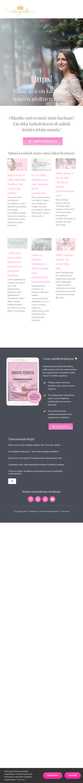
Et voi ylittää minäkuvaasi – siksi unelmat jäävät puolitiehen (41, 186)
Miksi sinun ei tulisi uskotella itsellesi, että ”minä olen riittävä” (16, 186)
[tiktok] (45, 500)
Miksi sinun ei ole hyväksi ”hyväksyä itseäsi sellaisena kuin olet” (35, 459)
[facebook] (31, 500)
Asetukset (21, 779)
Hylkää (73, 775)
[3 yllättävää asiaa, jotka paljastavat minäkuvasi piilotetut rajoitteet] (17, 245)
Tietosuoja (66, 512)
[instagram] (38, 500)
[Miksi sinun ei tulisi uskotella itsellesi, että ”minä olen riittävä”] (17, 167)
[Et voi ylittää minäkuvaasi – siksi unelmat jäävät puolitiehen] (41, 167)
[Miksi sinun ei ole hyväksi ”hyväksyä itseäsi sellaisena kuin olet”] (66, 166)
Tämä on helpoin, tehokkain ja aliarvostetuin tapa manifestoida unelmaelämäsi (41, 270)
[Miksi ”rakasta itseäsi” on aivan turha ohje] (66, 246)
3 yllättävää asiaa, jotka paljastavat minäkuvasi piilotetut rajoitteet (36, 465)
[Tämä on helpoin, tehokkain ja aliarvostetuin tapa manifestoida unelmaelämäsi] (41, 246)
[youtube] (52, 500)
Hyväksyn (52, 775)
